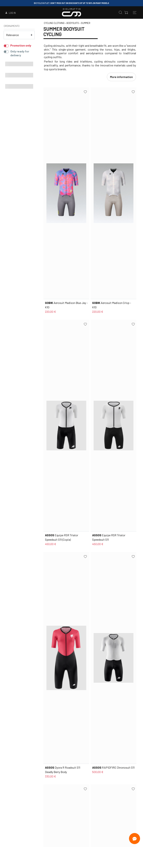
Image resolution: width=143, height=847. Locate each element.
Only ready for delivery (19, 53)
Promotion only (20, 45)
